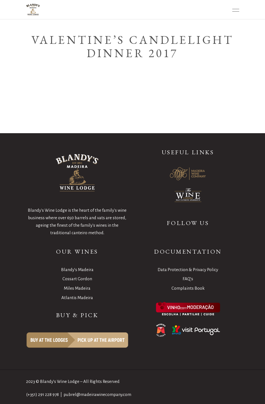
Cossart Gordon (77, 278)
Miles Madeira (77, 288)
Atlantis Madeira (77, 297)
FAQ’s (188, 278)
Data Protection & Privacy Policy (188, 269)
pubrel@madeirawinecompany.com (97, 394)
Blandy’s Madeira (77, 269)
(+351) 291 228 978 (42, 394)
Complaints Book (188, 288)
